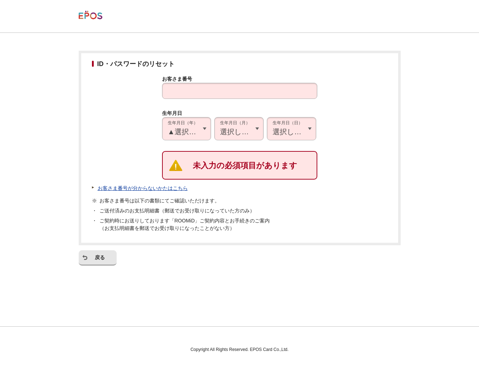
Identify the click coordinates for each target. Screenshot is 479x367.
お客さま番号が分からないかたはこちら (143, 188)
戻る (100, 257)
